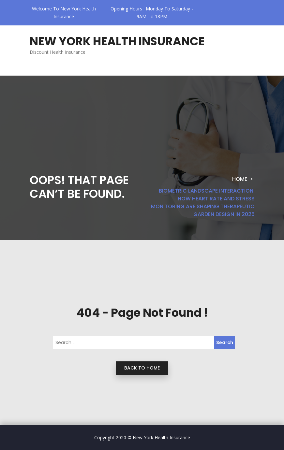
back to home (142, 368)
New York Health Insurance (117, 41)
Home (239, 179)
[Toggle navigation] (46, 70)
